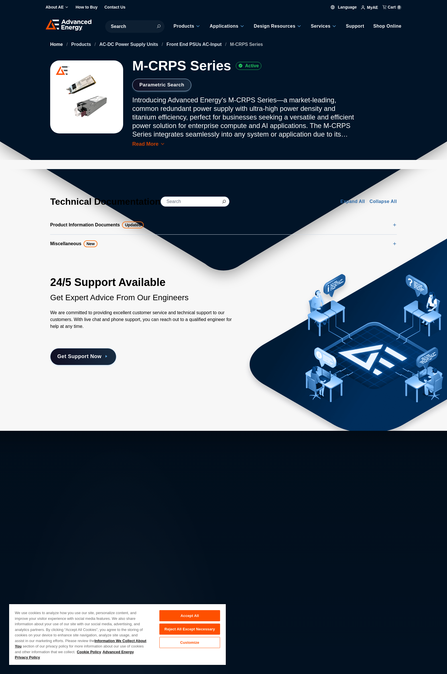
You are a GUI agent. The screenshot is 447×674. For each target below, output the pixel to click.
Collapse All (383, 201)
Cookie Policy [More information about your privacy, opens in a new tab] (89, 652)
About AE (59, 590)
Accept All (189, 616)
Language (344, 7)
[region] (117, 634)
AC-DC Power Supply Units (129, 44)
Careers (147, 590)
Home (57, 44)
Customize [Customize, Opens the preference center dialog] (189, 643)
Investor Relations (157, 603)
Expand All (352, 201)
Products (81, 44)
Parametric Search (163, 85)
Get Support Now (85, 356)
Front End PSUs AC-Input (194, 44)
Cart (392, 7)
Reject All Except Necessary (189, 630)
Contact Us (61, 603)
